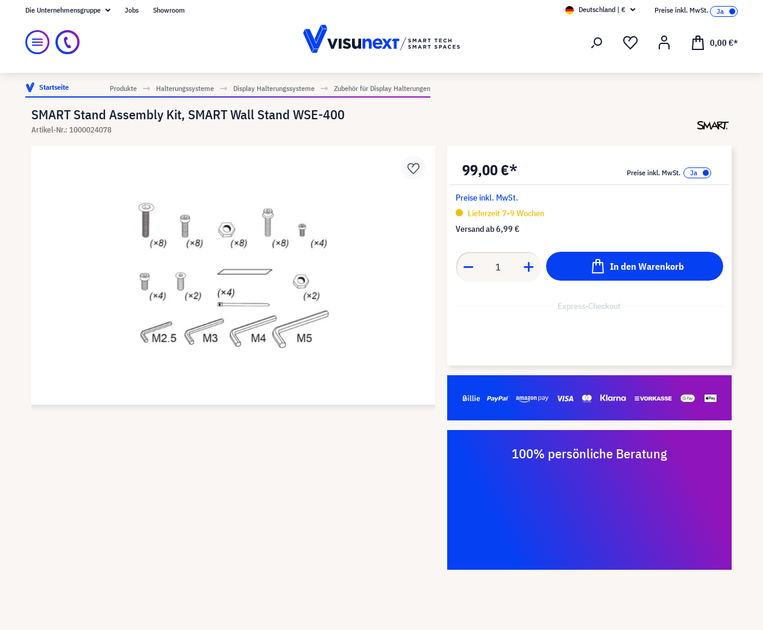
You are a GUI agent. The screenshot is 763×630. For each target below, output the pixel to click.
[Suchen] (596, 43)
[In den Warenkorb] (634, 266)
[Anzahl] (498, 267)
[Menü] (37, 42)
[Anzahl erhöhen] (529, 267)
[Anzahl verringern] (468, 267)
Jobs (132, 9)
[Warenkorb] (714, 42)
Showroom (169, 9)
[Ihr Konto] (664, 43)
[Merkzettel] (630, 43)
